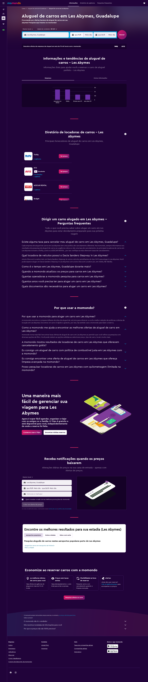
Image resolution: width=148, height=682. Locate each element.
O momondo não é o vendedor (78, 621)
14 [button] (65, 64)
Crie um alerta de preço (113, 584)
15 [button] (70, 64)
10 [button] (46, 64)
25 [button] (51, 74)
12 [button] (56, 64)
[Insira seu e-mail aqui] (52, 494)
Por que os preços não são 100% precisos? (78, 628)
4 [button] (50, 59)
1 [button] (70, 54)
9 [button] (41, 64)
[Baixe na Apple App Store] (118, 651)
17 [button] (46, 69)
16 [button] (41, 69)
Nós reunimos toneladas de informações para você (78, 625)
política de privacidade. (68, 508)
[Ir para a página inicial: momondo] (14, 3)
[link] (67, 156)
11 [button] (50, 64)
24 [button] (46, 74)
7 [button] (65, 59)
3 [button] (97, 54)
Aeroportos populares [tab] (36, 535)
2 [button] (41, 59)
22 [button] (71, 69)
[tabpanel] (77, 97)
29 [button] (71, 74)
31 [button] (46, 79)
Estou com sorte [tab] (68, 535)
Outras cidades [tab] (54, 535)
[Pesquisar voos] (3, 9)
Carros (27, 8)
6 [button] (60, 59)
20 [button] (61, 69)
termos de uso (56, 508)
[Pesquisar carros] (3, 18)
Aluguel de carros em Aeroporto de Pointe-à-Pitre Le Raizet (43, 546)
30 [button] (41, 79)
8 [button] (70, 59)
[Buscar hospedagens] (3, 14)
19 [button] (56, 69)
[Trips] (3, 24)
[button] (3, 3)
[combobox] (30, 29)
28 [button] (66, 74)
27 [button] (61, 74)
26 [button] (56, 74)
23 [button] (41, 74)
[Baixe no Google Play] (118, 646)
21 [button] (65, 69)
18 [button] (51, 69)
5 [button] (55, 59)
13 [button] (61, 64)
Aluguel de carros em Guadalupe (40, 8)
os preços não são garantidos (70, 615)
